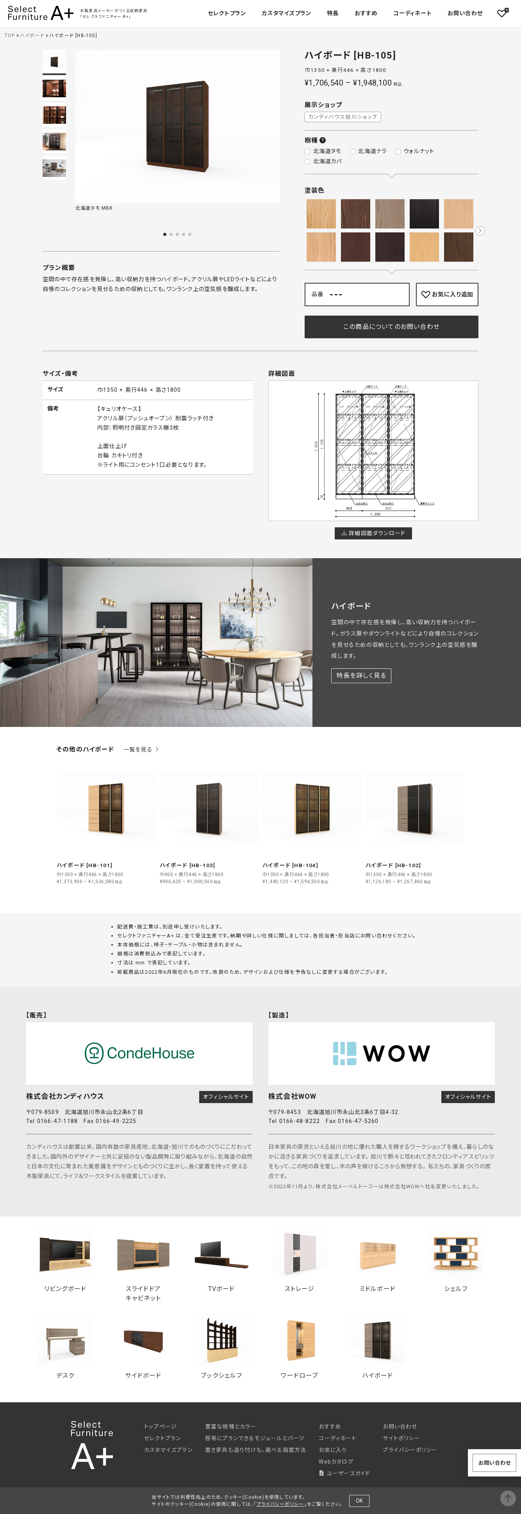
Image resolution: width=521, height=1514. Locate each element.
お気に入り (333, 1450)
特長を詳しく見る (361, 675)
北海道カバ (327, 161)
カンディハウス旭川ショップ (343, 117)
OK (359, 1501)
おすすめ (366, 13)
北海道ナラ (372, 151)
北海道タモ (327, 151)
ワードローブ (299, 1346)
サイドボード (143, 1346)
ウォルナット (418, 151)
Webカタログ (336, 1462)
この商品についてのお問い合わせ (391, 326)
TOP (10, 35)
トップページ (160, 1426)
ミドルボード (377, 1260)
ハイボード (32, 35)
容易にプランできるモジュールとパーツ (255, 1438)
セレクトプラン (162, 1438)
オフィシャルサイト (226, 1097)
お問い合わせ (465, 13)
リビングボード (65, 1260)
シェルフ (455, 1260)
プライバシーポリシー (410, 1450)
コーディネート (412, 13)
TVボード (221, 1260)
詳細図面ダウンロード (373, 533)
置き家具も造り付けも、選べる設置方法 (256, 1450)
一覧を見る (141, 749)
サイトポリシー (401, 1438)
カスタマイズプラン (286, 13)
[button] (164, 234)
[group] (106, 822)
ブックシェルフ (221, 1346)
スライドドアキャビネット (143, 1264)
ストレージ (299, 1260)
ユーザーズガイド (344, 1473)
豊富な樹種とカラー (231, 1426)
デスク (65, 1346)
